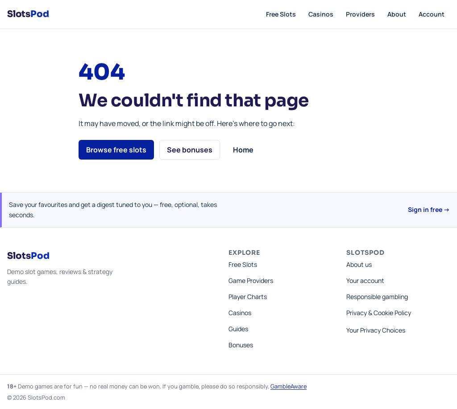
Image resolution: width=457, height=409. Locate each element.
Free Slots (281, 14)
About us (359, 264)
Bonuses (240, 345)
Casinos (320, 14)
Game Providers (250, 280)
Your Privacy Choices (375, 330)
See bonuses (189, 150)
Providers (360, 14)
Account (432, 14)
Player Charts (247, 296)
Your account (365, 280)
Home (243, 150)
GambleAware (288, 386)
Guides (238, 329)
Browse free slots (116, 150)
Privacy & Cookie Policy (378, 312)
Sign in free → (429, 209)
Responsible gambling (377, 296)
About (396, 14)
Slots (28, 14)
